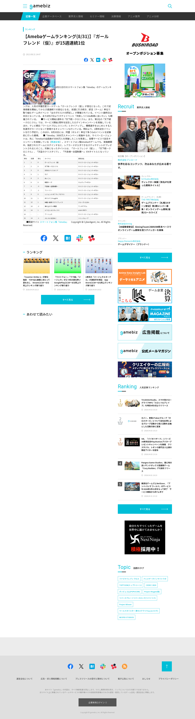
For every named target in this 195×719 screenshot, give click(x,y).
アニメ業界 (134, 16)
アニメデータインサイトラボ (154, 578)
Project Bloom (125, 604)
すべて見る (67, 299)
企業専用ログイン (97, 702)
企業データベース (52, 16)
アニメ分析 (153, 16)
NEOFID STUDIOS (126, 617)
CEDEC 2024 (151, 585)
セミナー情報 (97, 16)
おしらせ (146, 678)
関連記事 (55, 141)
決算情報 (116, 16)
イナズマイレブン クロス (129, 578)
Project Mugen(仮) (152, 591)
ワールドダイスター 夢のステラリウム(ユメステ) (138, 610)
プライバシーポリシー (168, 678)
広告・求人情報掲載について (54, 678)
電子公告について (126, 678)
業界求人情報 (75, 16)
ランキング (30, 29)
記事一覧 (30, 16)
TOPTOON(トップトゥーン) (130, 585)
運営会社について (24, 678)
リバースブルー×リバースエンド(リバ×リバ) (137, 598)
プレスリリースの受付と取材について (92, 678)
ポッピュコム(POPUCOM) (129, 591)
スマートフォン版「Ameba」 (54, 221)
